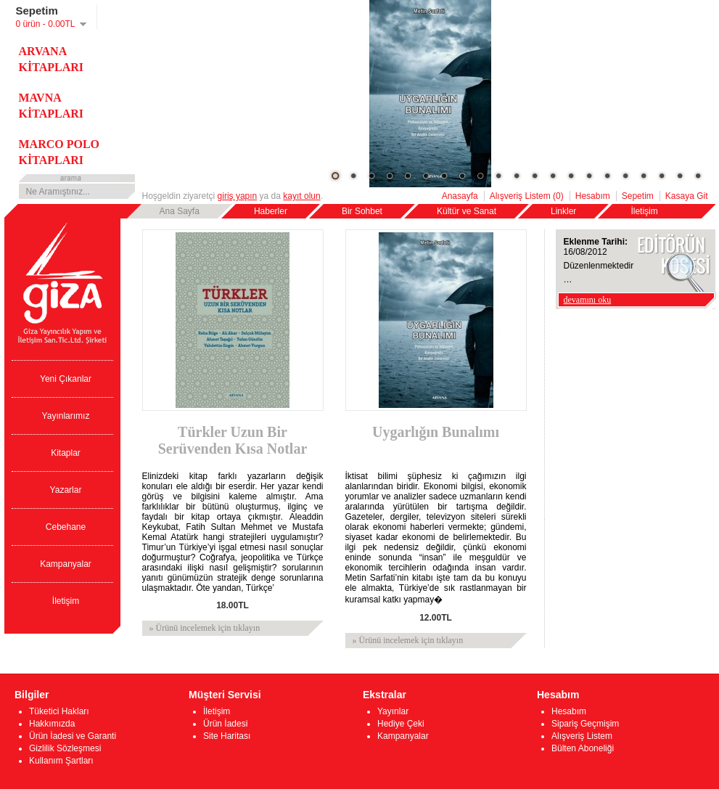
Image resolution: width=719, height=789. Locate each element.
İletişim (643, 211)
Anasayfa (460, 196)
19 (662, 176)
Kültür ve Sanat (466, 211)
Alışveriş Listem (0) (527, 196)
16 (607, 176)
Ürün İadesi (225, 724)
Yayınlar (392, 711)
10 (498, 176)
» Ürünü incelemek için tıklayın (204, 628)
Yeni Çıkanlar (65, 379)
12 (535, 176)
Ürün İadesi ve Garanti (72, 736)
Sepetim (638, 196)
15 (589, 176)
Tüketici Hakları (59, 711)
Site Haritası (226, 736)
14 (571, 176)
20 (680, 176)
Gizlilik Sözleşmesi (65, 748)
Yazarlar (66, 490)
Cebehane (66, 527)
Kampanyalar (65, 564)
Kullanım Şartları (61, 761)
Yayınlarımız (66, 416)
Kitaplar (66, 453)
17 (625, 176)
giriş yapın (238, 196)
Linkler (563, 211)
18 (644, 176)
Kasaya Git (686, 196)
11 (517, 176)
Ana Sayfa (180, 211)
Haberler (270, 211)
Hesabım (592, 196)
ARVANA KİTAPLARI (51, 59)
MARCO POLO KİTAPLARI (59, 152)
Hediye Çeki (400, 724)
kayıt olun (301, 196)
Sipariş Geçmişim (585, 724)
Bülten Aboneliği (582, 748)
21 (698, 176)
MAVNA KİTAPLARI (51, 105)
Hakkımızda (52, 724)
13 (553, 176)
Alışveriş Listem (581, 736)
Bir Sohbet (362, 211)
